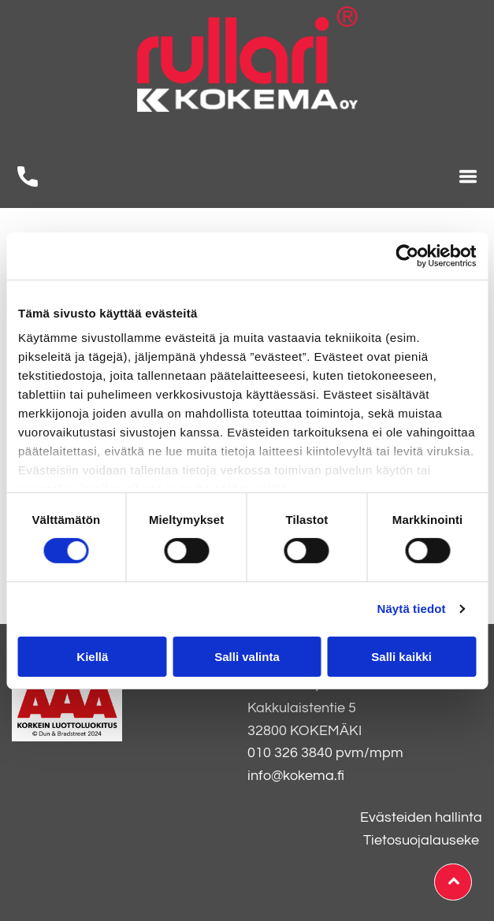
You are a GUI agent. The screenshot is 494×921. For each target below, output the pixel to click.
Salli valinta (247, 656)
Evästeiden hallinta (421, 817)
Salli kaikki (401, 656)
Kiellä (92, 656)
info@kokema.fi (295, 775)
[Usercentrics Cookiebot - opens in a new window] (407, 256)
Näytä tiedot (411, 608)
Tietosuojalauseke (421, 840)
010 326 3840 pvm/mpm (325, 752)
